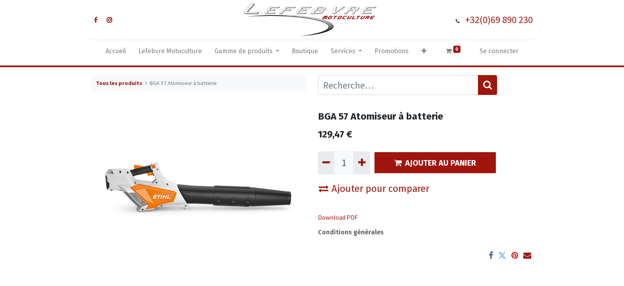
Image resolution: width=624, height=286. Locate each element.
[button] (424, 53)
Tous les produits (119, 83)
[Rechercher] (487, 85)
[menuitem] (115, 53)
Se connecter (499, 51)
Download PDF (338, 217)
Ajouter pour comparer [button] (374, 188)
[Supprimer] (326, 162)
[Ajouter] (361, 162)
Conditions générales (351, 232)
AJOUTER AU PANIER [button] (435, 163)
